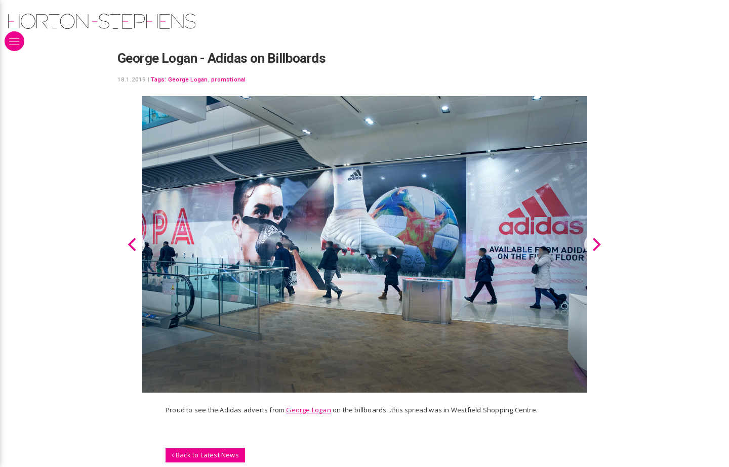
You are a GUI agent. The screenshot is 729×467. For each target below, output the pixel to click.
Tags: (158, 79)
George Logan (188, 79)
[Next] (595, 244)
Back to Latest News (205, 454)
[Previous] (134, 244)
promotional (228, 79)
